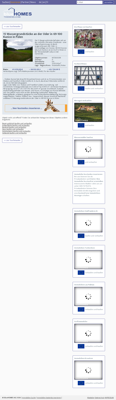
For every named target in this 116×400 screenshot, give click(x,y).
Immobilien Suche (29, 397)
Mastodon (90, 397)
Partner (25, 2)
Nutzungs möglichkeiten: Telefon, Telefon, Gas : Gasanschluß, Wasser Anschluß (34, 95)
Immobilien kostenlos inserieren (49, 397)
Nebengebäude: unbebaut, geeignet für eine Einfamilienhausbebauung (30, 94)
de (40, 2)
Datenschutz (99, 397)
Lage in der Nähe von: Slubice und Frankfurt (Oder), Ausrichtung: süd (30, 84)
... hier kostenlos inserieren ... (36, 108)
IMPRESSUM (109, 397)
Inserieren (15, 2)
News (33, 2)
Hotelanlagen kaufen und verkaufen (16, 131)
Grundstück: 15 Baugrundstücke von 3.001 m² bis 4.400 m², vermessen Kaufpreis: (35, 86)
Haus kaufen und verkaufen (13, 129)
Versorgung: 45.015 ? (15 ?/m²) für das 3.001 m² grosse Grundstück (30, 88)
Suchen (5, 2)
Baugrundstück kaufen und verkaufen (17, 123)
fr (47, 2)
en (44, 2)
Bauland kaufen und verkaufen (14, 127)
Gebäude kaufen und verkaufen (14, 133)
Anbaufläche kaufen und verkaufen (16, 125)
